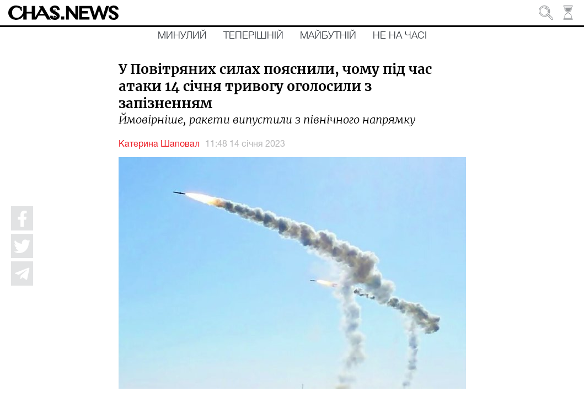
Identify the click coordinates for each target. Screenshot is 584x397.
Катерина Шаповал (159, 144)
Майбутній (328, 35)
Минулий (182, 35)
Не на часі (400, 35)
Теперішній (253, 35)
